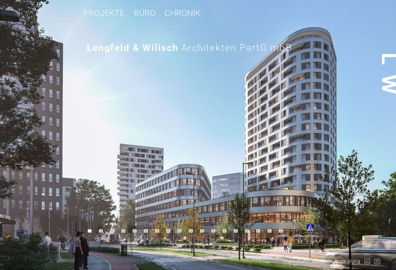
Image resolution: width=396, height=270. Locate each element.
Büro (145, 13)
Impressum (295, 261)
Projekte (104, 13)
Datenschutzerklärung (336, 261)
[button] (92, 231)
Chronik (182, 13)
